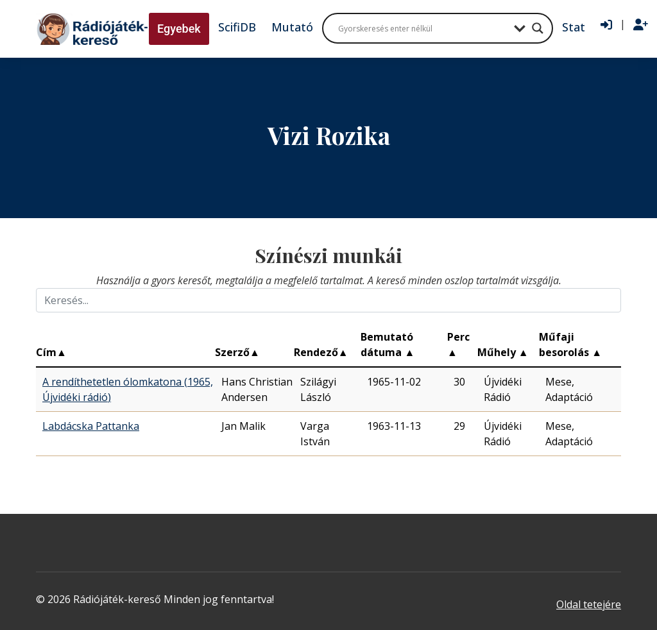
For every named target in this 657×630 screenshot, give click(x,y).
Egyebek (179, 28)
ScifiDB (237, 27)
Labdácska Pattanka (90, 426)
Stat (573, 27)
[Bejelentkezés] (606, 25)
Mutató (292, 27)
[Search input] (423, 28)
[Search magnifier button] (538, 28)
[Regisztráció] (640, 25)
